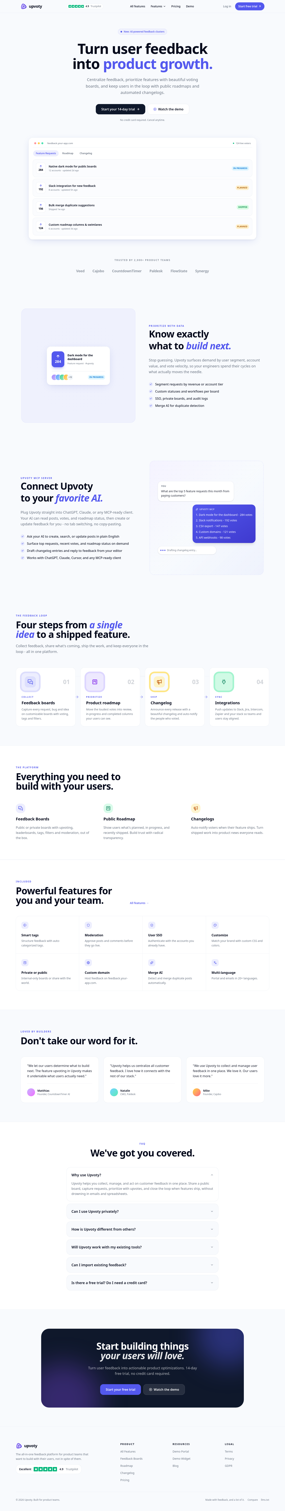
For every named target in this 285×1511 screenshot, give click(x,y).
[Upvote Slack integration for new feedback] (41, 187)
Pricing (175, 6)
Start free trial (249, 6)
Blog (176, 1466)
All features (137, 6)
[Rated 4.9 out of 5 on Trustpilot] (49, 1469)
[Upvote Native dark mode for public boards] (41, 168)
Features (158, 6)
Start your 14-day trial (120, 109)
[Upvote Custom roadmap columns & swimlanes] (41, 226)
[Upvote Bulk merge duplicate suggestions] (41, 207)
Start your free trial (120, 1389)
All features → (139, 903)
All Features (128, 1451)
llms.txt (265, 1499)
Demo (190, 6)
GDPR (228, 1466)
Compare (253, 1499)
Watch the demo (168, 109)
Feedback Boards (131, 1458)
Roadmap (126, 1466)
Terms (229, 1451)
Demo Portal (181, 1451)
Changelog (127, 1473)
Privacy (229, 1458)
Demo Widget (181, 1458)
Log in (227, 6)
